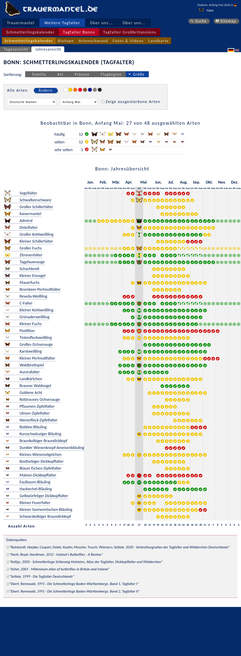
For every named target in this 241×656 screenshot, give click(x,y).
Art (60, 74)
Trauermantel (20, 22)
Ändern (45, 90)
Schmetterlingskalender (30, 32)
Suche (201, 21)
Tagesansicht (16, 49)
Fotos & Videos (128, 40)
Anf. (86, 188)
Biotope (66, 40)
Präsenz (82, 74)
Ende (94, 188)
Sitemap (228, 21)
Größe (139, 74)
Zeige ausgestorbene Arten (133, 101)
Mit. (90, 188)
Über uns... (101, 22)
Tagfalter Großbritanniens (129, 32)
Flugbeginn (111, 74)
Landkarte (158, 40)
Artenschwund (93, 40)
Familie (39, 74)
